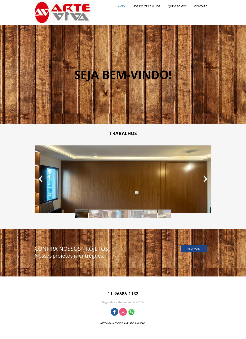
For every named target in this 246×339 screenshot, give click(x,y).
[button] (81, 214)
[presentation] (41, 179)
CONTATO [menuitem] (201, 6)
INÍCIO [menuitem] (121, 6)
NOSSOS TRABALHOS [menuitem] (146, 6)
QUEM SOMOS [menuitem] (177, 6)
